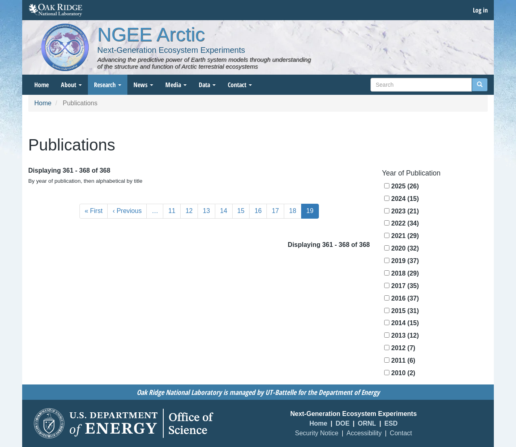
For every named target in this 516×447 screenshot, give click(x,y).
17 (278, 210)
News (143, 84)
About (71, 84)
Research (107, 84)
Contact (240, 84)
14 (226, 210)
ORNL (367, 423)
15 (243, 210)
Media (176, 84)
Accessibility (364, 433)
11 (174, 210)
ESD (390, 423)
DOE (342, 423)
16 (260, 210)
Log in (480, 10)
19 (312, 213)
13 (209, 210)
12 (191, 210)
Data (207, 84)
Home (41, 84)
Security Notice (317, 433)
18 (295, 210)
